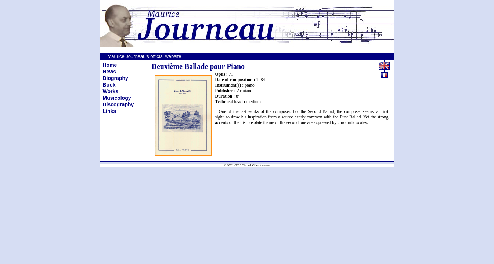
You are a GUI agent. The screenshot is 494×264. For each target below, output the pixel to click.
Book (109, 85)
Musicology (117, 98)
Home (110, 65)
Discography (118, 104)
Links (109, 111)
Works (111, 91)
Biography (115, 78)
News (109, 71)
